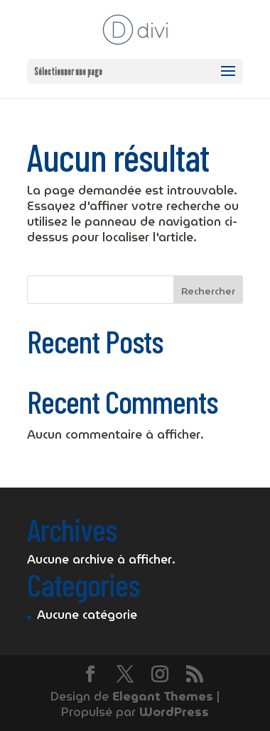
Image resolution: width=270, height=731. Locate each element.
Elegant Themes (162, 696)
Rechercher (208, 291)
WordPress (174, 712)
